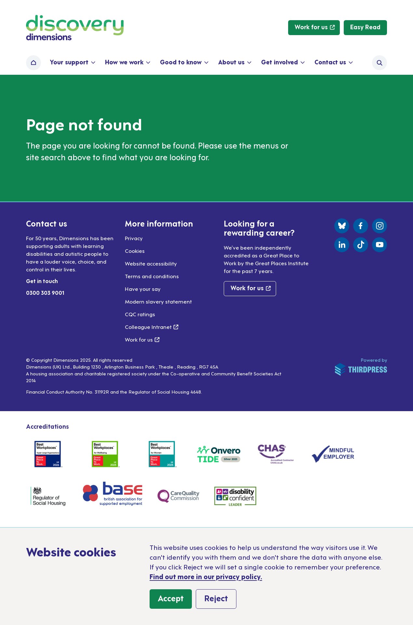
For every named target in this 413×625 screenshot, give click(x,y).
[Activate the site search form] (379, 62)
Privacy (134, 238)
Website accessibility (151, 263)
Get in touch (42, 280)
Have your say (143, 288)
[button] (72, 62)
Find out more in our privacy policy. (206, 576)
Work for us (142, 339)
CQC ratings (140, 314)
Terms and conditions (152, 276)
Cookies (135, 250)
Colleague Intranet (152, 326)
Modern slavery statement (158, 301)
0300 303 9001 (45, 292)
